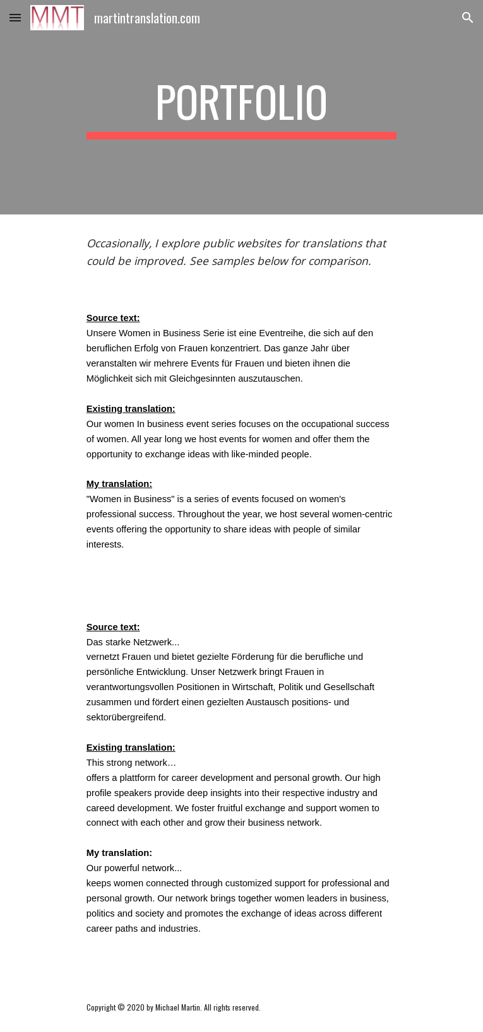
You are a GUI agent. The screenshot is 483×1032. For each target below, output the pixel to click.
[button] (15, 17)
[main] (241, 107)
